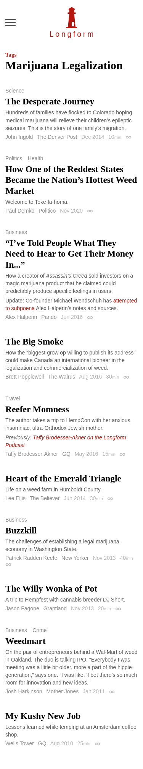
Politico (47, 211)
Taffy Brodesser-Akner (31, 454)
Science (14, 90)
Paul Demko (19, 211)
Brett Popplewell (24, 377)
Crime (39, 630)
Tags (10, 55)
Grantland (55, 608)
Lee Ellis (15, 498)
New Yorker (75, 558)
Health (35, 158)
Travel (12, 398)
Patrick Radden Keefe (31, 558)
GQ (66, 454)
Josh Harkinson (23, 691)
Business (16, 232)
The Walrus (61, 377)
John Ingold (19, 137)
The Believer (45, 498)
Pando (48, 317)
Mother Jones (62, 691)
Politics (13, 158)
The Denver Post (57, 137)
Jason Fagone (22, 608)
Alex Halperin (21, 317)
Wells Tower (19, 743)
